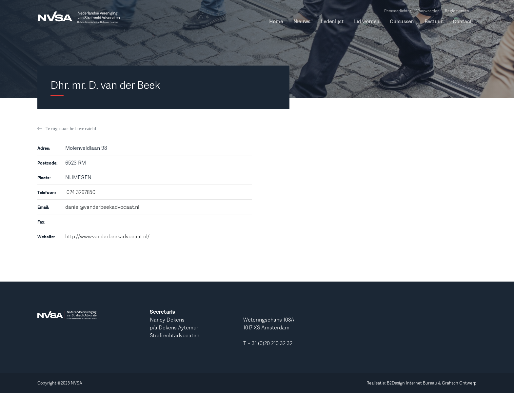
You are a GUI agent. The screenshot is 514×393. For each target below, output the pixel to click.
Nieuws (301, 21)
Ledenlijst (332, 21)
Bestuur (434, 21)
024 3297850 (81, 192)
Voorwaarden (428, 10)
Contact (462, 21)
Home (276, 21)
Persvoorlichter (397, 10)
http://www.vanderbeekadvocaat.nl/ (107, 236)
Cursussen (402, 21)
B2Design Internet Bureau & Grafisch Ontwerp (432, 383)
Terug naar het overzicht (71, 128)
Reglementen (457, 10)
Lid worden (367, 21)
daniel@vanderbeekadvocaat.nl (102, 206)
